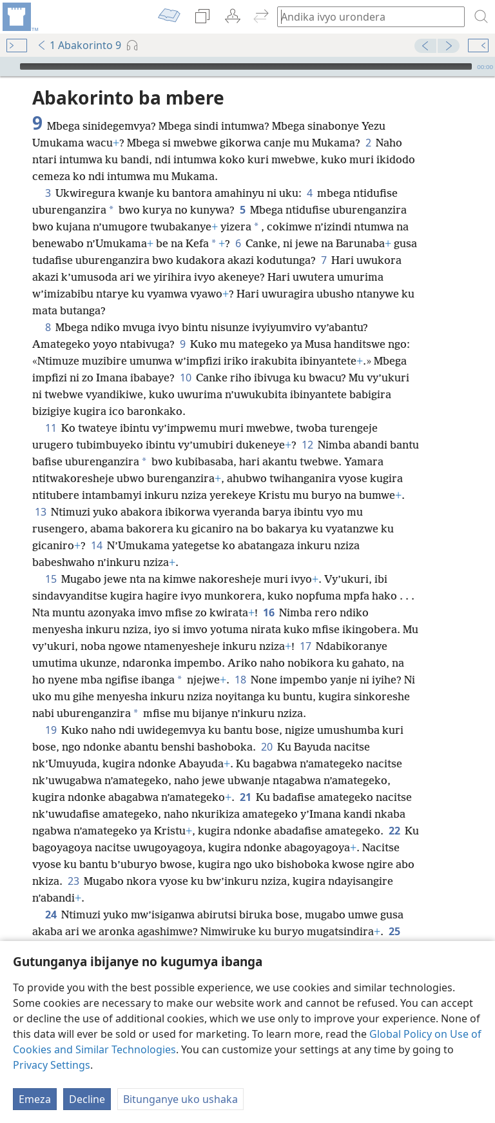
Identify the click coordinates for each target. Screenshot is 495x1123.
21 (245, 797)
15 (51, 579)
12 (307, 445)
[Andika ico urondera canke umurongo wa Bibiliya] (365, 16)
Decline (87, 1099)
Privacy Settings (51, 1065)
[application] (247, 66)
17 (305, 646)
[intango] (19, 17)
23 (73, 881)
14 (96, 545)
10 (185, 377)
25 (394, 931)
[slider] (246, 66)
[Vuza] (8, 66)
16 (268, 612)
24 (51, 914)
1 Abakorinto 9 (79, 45)
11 (51, 428)
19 (51, 730)
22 (394, 831)
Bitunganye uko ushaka (180, 1099)
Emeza (35, 1099)
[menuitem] (19, 17)
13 (40, 512)
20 (266, 747)
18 (240, 680)
